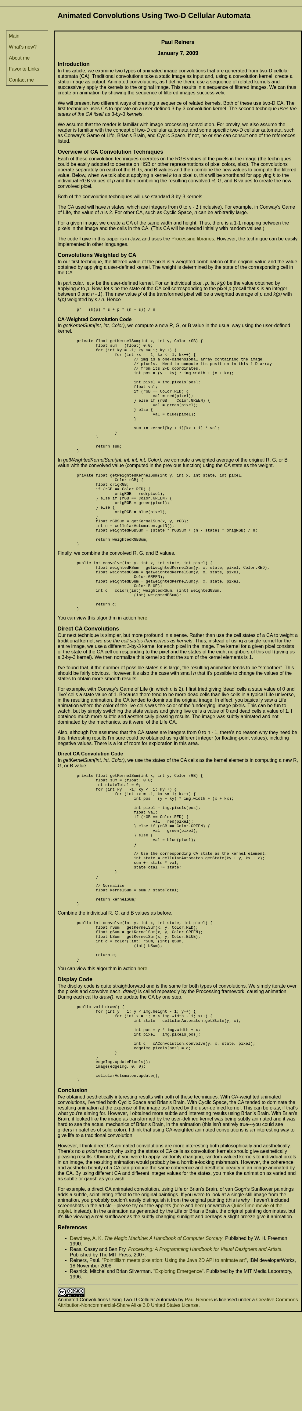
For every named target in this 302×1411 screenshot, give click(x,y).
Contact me (21, 79)
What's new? (23, 46)
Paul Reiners (199, 1398)
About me (19, 57)
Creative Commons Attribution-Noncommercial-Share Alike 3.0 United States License (178, 1401)
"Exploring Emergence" (178, 1370)
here (142, 666)
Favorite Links (24, 68)
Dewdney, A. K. (86, 1337)
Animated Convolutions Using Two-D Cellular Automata (117, 1398)
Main (14, 35)
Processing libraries (192, 238)
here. (143, 1052)
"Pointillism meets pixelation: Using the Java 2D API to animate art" (174, 1359)
